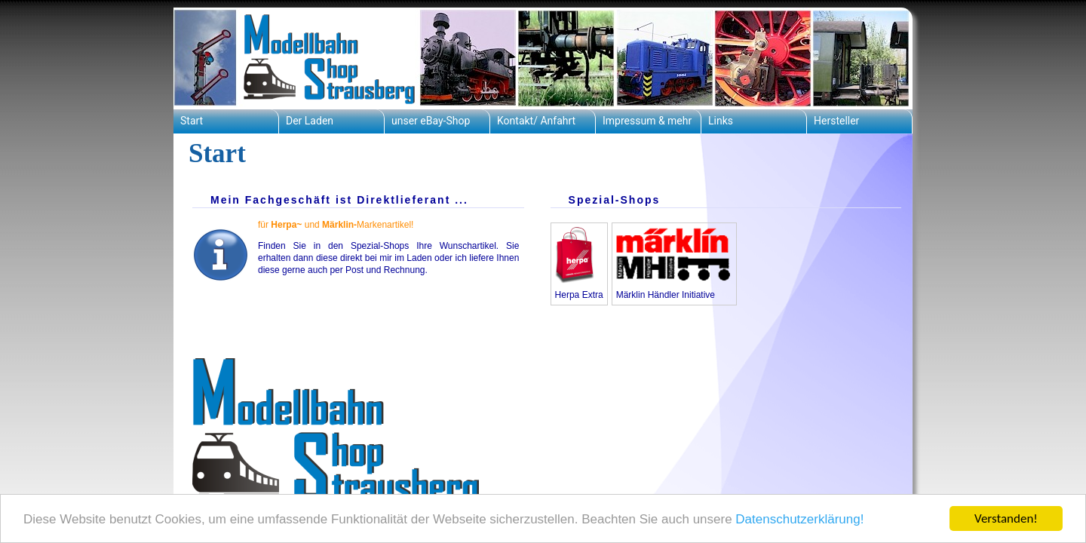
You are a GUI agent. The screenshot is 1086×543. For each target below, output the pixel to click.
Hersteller (836, 121)
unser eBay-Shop (430, 121)
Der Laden (309, 121)
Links (720, 121)
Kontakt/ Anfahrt (536, 121)
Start (191, 121)
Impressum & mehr (647, 121)
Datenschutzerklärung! (799, 519)
